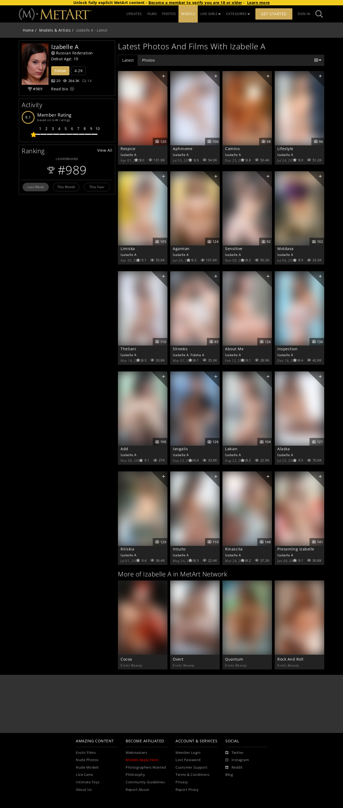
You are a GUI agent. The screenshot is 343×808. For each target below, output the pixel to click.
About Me (234, 348)
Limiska (128, 248)
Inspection (287, 348)
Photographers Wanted (146, 767)
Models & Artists (55, 30)
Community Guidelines (145, 782)
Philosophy (135, 774)
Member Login (188, 752)
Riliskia (127, 549)
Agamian (181, 248)
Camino (232, 148)
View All (104, 150)
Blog (229, 774)
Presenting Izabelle (295, 549)
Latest (128, 60)
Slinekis (180, 348)
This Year (97, 187)
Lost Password (188, 760)
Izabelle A (128, 154)
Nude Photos (87, 760)
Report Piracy (187, 789)
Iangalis (180, 448)
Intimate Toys (88, 782)
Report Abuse (137, 789)
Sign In (304, 14)
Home (28, 30)
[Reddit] (234, 767)
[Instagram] (237, 760)
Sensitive (234, 248)
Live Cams (84, 774)
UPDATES (134, 14)
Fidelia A (197, 355)
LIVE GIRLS (210, 14)
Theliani (128, 348)
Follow (60, 70)
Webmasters (136, 752)
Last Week (35, 187)
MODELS (188, 14)
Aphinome (182, 148)
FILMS (152, 14)
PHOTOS (169, 14)
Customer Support (191, 767)
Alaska (283, 448)
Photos (148, 60)
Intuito (179, 549)
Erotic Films (86, 752)
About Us (84, 789)
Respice (128, 148)
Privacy (182, 782)
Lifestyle (285, 148)
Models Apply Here (142, 760)
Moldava (285, 248)
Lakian (231, 448)
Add (124, 448)
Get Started (274, 13)
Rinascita (234, 549)
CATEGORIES (238, 14)
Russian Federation (72, 52)
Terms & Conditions (192, 774)
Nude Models (87, 767)
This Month (66, 187)
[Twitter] (234, 752)
